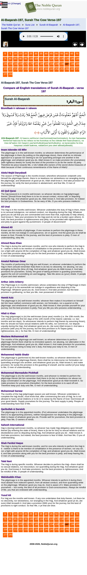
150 (6, 64)
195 (57, 64)
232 (36, 69)
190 (47, 64)
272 (77, 69)
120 (52, 58)
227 (31, 69)
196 (62, 64)
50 (56, 53)
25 (31, 53)
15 (20, 53)
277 (6, 74)
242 (47, 69)
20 (25, 53)
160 (16, 64)
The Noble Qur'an (11, 24)
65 (72, 53)
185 (42, 64)
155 (11, 64)
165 (21, 64)
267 (72, 69)
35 (41, 53)
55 (61, 53)
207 (11, 69)
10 (15, 53)
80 (10, 58)
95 (25, 58)
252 (57, 69)
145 (77, 58)
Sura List (30, 24)
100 (31, 58)
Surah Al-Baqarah (48, 24)
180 (36, 64)
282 (11, 74)
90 (20, 58)
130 (62, 58)
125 (57, 58)
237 (42, 69)
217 (21, 69)
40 (46, 53)
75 (5, 58)
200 (6, 69)
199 (77, 64)
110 (42, 58)
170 (26, 64)
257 (62, 69)
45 (51, 53)
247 (52, 69)
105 (36, 58)
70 (77, 53)
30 (36, 53)
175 (31, 64)
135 (67, 58)
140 (72, 58)
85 (15, 58)
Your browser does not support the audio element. (43, 36)
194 (52, 64)
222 (26, 69)
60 (66, 53)
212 (16, 69)
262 (67, 69)
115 (47, 58)
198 (72, 64)
